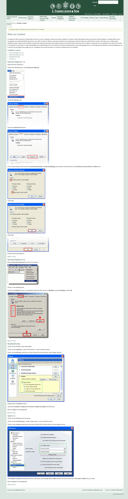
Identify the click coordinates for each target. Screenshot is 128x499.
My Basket (106, 14)
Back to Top (12, 256)
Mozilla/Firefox (14, 57)
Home (14, 23)
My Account (88, 14)
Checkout (114, 14)
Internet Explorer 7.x (16, 53)
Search (95, 2)
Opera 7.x (12, 59)
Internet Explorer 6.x (16, 55)
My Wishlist (97, 14)
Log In (120, 14)
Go (95, 5)
